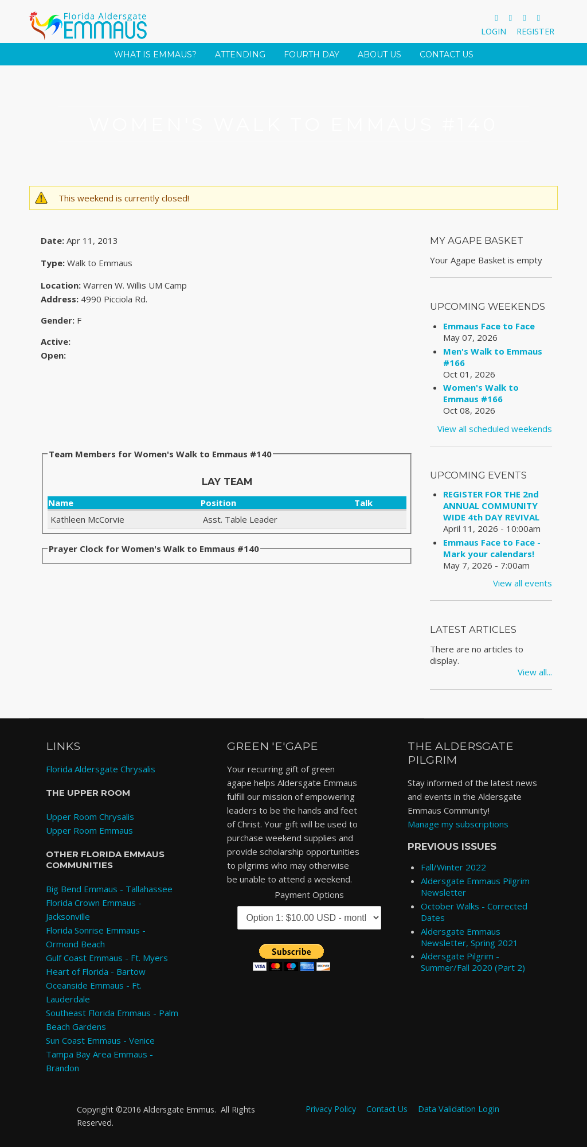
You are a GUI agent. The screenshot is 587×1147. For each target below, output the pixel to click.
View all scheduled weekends (494, 428)
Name (60, 502)
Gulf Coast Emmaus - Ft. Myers (107, 957)
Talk (363, 502)
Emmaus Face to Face (489, 326)
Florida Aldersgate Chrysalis (100, 769)
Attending (240, 54)
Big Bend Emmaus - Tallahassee (109, 889)
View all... (535, 672)
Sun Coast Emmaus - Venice (100, 1040)
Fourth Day (311, 54)
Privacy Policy (331, 1108)
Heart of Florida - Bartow (96, 971)
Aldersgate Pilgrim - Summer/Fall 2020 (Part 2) (473, 961)
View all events (522, 583)
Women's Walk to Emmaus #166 (481, 393)
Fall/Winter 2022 (453, 867)
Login (493, 31)
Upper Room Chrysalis (90, 816)
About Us (379, 54)
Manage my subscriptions (458, 824)
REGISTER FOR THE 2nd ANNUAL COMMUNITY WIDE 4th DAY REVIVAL (491, 505)
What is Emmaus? (155, 54)
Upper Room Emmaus (89, 830)
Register (535, 31)
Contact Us (446, 54)
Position (218, 502)
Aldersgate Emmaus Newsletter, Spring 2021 (469, 937)
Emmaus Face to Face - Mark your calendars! (492, 547)
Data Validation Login (458, 1108)
